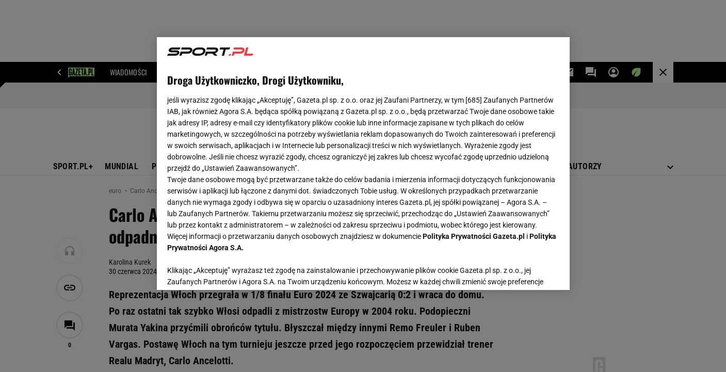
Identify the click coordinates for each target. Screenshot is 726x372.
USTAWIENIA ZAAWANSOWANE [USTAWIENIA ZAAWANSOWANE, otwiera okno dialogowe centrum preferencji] (234, 269)
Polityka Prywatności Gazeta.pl (474, 236)
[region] (363, 163)
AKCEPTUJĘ (524, 270)
